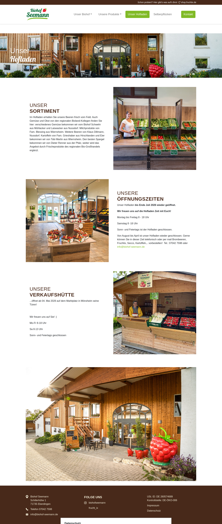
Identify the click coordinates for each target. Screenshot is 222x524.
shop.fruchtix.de (187, 2)
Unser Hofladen (137, 14)
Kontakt (188, 14)
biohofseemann (97, 502)
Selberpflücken (163, 14)
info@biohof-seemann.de (131, 246)
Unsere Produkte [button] (108, 14)
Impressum (153, 505)
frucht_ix (93, 508)
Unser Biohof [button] (82, 14)
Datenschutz (154, 510)
